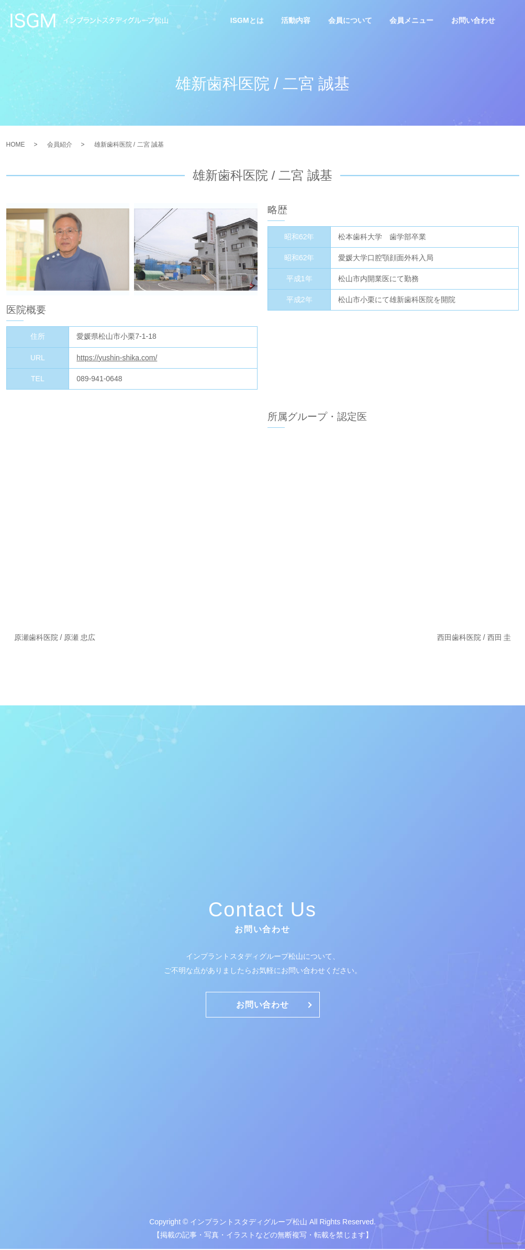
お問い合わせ (473, 21)
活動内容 (295, 21)
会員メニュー (411, 21)
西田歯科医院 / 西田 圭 (474, 637)
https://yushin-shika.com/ (116, 357)
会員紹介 (59, 144)
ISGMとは (247, 21)
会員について (350, 21)
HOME (15, 144)
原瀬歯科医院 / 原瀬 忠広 (55, 637)
